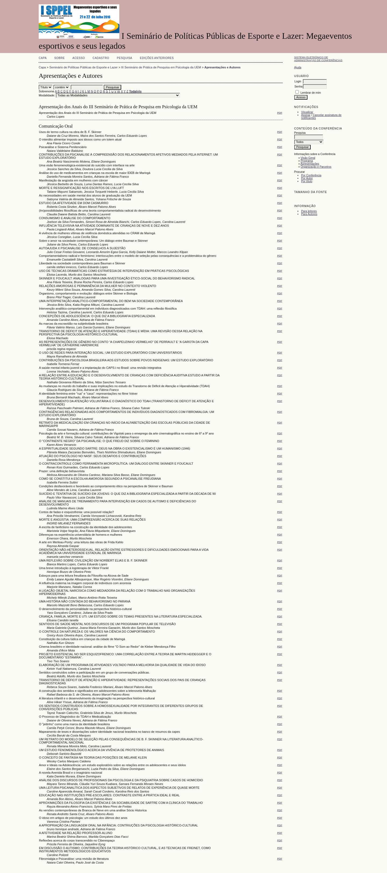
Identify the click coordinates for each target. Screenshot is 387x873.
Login (297, 81)
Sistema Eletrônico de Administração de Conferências (318, 59)
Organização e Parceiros (316, 166)
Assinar (305, 115)
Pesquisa (124, 58)
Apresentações (309, 163)
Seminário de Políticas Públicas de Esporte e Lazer (83, 67)
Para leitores (309, 211)
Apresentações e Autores (223, 67)
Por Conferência (311, 175)
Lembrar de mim (310, 92)
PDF (279, 112)
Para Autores (309, 214)
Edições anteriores (157, 58)
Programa (307, 160)
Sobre (59, 58)
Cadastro (100, 58)
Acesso (79, 58)
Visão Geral (308, 157)
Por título (306, 181)
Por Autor (307, 178)
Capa (43, 58)
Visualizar (307, 112)
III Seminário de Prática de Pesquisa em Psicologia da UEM (161, 67)
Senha (298, 86)
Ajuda (297, 67)
